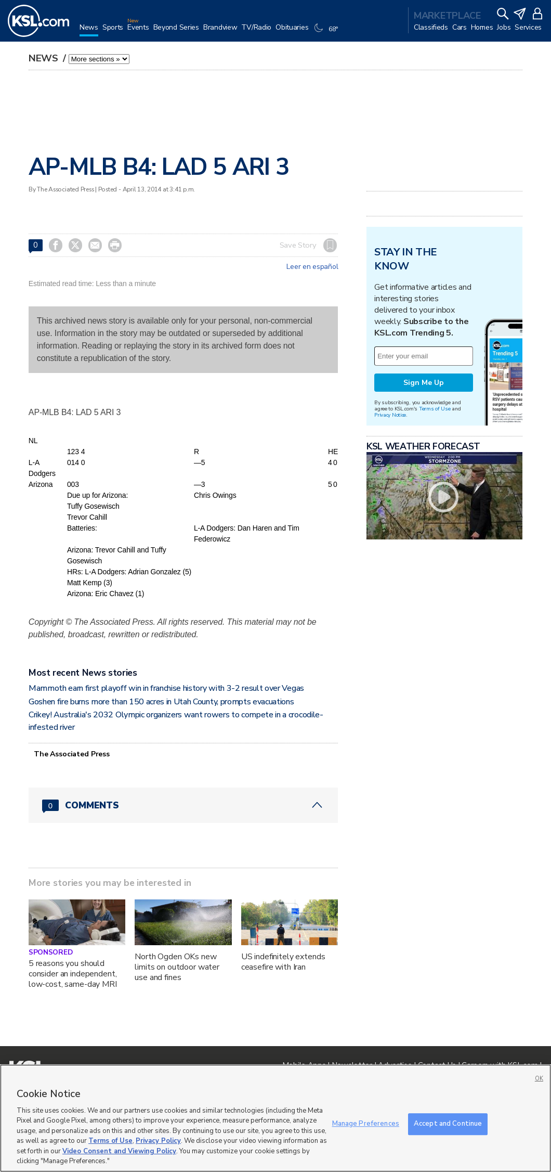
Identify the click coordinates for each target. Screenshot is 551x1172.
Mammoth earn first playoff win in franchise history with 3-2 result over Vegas (166, 688)
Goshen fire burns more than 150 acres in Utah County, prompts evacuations (161, 701)
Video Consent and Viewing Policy (119, 1151)
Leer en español (312, 267)
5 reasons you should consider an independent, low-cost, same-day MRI (73, 974)
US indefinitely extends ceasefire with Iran (283, 962)
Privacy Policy (158, 1140)
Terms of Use (435, 408)
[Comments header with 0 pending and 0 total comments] (183, 805)
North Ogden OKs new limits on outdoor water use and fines (177, 967)
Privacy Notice (390, 414)
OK (539, 1079)
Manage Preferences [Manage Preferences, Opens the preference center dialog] (365, 1123)
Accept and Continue (448, 1123)
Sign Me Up (423, 383)
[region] (275, 1118)
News (45, 58)
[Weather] (327, 32)
